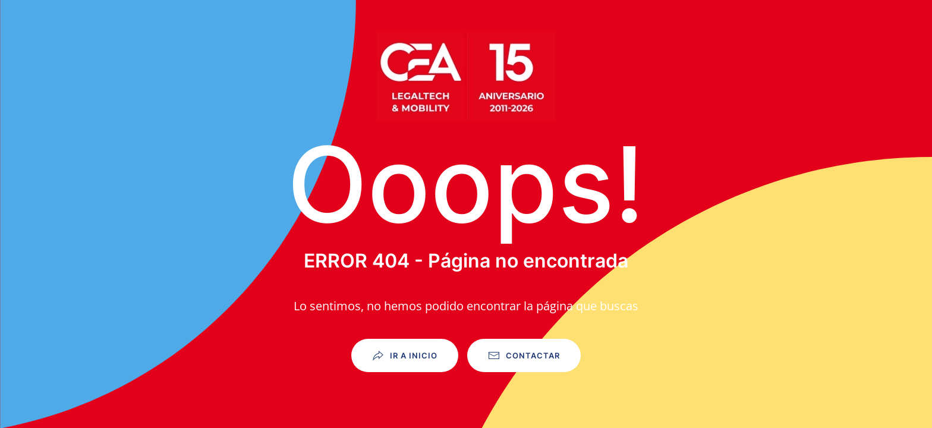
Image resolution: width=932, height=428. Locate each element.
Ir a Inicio (404, 355)
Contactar (524, 355)
